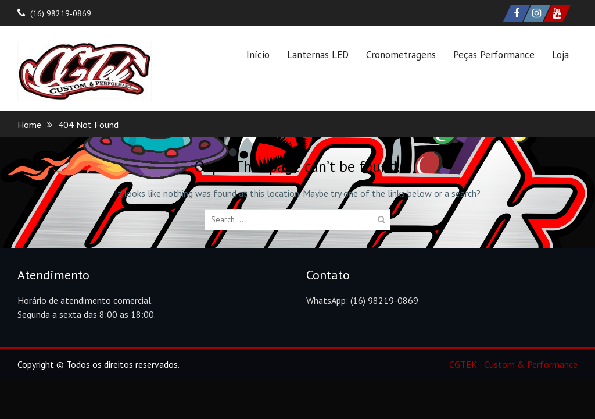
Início (258, 54)
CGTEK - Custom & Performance (513, 364)
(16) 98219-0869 (60, 13)
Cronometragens (401, 54)
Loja (560, 54)
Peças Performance (494, 54)
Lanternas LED (318, 54)
